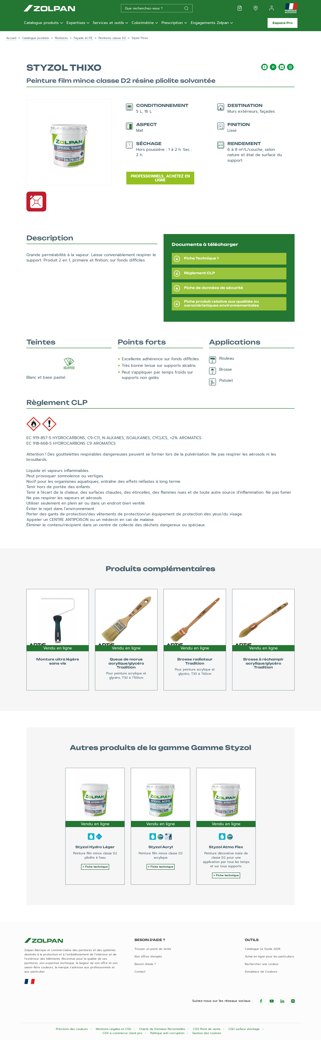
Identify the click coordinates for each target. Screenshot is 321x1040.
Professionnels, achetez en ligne (160, 178)
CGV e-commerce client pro (123, 1033)
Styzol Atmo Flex (226, 847)
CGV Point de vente (207, 1029)
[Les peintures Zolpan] (56, 8)
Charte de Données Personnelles (162, 1029)
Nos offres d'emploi (148, 956)
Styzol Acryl (160, 847)
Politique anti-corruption (167, 1033)
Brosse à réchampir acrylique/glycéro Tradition (263, 663)
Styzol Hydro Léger (95, 847)
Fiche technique (96, 867)
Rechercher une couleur (262, 964)
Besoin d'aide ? (145, 964)
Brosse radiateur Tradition (194, 661)
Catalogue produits (41, 23)
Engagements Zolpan (210, 23)
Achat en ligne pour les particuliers (269, 956)
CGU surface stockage (244, 1029)
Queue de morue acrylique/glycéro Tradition (126, 663)
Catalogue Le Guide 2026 (262, 949)
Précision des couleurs (72, 1029)
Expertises (76, 23)
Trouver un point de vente (153, 949)
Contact (140, 972)
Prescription (172, 23)
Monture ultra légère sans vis (57, 661)
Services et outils (108, 23)
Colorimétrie (143, 23)
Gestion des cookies (206, 1033)
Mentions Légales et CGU (114, 1029)
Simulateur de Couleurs (261, 972)
